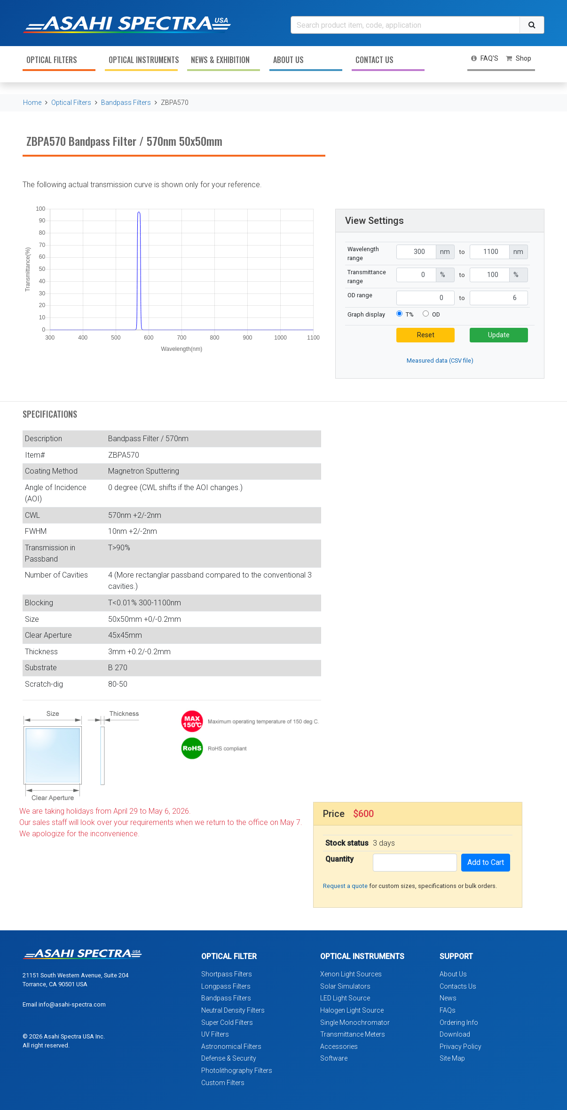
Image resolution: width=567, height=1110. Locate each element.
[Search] (405, 25)
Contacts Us (458, 986)
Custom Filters (222, 1082)
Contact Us (374, 59)
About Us (288, 59)
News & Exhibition (220, 59)
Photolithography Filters (236, 1070)
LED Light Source (345, 998)
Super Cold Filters (227, 1022)
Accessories (339, 1046)
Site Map (452, 1058)
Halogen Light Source (352, 1010)
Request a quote (345, 885)
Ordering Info (459, 1022)
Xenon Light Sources (351, 974)
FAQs (448, 1010)
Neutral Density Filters (233, 1010)
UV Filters (215, 1034)
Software (333, 1058)
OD (436, 314)
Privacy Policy (460, 1046)
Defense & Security (228, 1058)
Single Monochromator (355, 1022)
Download (455, 1034)
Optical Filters (51, 59)
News (448, 998)
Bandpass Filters (126, 102)
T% (410, 314)
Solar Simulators (345, 986)
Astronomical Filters (231, 1046)
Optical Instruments (143, 59)
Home (32, 102)
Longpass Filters (226, 986)
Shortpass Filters (226, 974)
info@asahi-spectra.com (72, 1004)
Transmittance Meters (352, 1034)
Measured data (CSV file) (440, 360)
